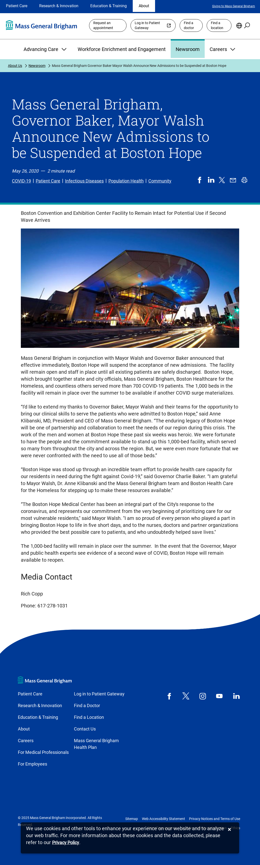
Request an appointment (103, 25)
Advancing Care (46, 49)
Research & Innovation (58, 5)
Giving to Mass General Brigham (233, 6)
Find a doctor (189, 25)
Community (159, 180)
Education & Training (108, 5)
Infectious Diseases (84, 180)
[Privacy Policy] (65, 842)
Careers (223, 49)
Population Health (126, 180)
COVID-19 (21, 180)
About (144, 5)
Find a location (217, 25)
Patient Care (16, 5)
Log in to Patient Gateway (147, 25)
